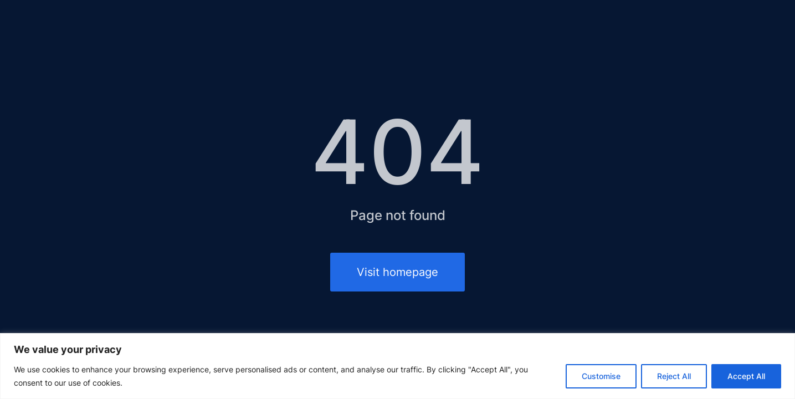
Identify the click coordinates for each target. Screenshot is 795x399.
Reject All (674, 376)
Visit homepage (397, 272)
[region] (397, 366)
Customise (601, 376)
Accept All (746, 376)
